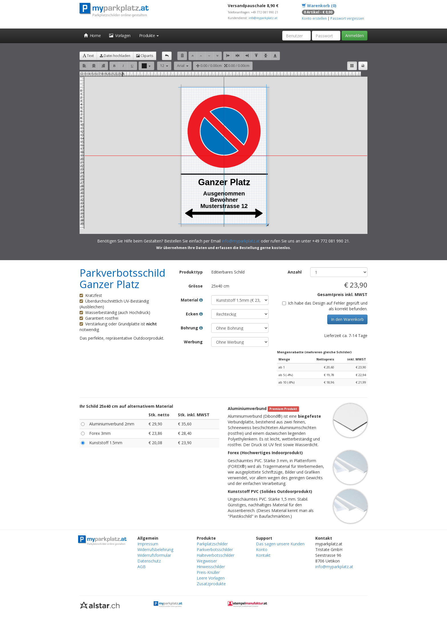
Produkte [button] (149, 35)
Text (88, 55)
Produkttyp (191, 272)
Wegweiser (207, 561)
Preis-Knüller (208, 572)
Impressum (147, 543)
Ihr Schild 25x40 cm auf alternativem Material (126, 406)
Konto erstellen (314, 18)
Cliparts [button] (144, 55)
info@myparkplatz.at (263, 18)
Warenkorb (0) (319, 5)
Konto (261, 549)
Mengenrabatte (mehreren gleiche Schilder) (314, 352)
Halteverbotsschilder (215, 555)
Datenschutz (149, 561)
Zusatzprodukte (211, 583)
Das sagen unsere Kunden (280, 543)
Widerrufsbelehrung (155, 549)
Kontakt (263, 555)
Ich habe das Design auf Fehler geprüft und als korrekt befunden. (324, 305)
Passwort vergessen (347, 18)
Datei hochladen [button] (115, 55)
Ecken (194, 314)
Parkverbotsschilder (215, 549)
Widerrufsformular (154, 555)
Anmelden (354, 35)
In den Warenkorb (347, 319)
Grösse (195, 286)
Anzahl (295, 272)
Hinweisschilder (211, 566)
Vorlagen (120, 35)
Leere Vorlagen (211, 578)
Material (192, 300)
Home (92, 35)
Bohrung (192, 328)
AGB (141, 566)
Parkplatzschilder (212, 543)
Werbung (193, 341)
